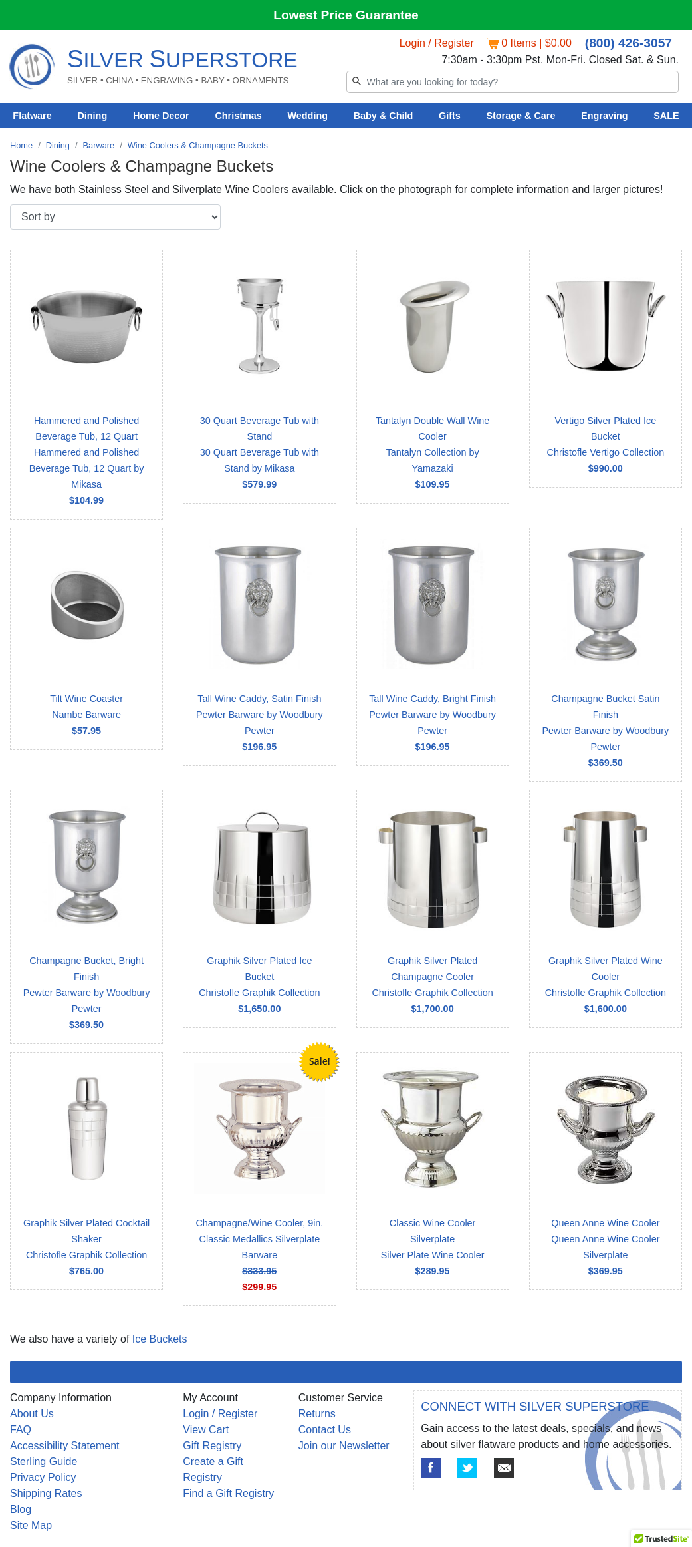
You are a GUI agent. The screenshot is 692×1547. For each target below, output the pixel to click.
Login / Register (437, 43)
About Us (32, 1413)
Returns (317, 1413)
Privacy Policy (43, 1477)
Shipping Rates (46, 1493)
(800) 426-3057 (628, 43)
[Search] (512, 82)
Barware (99, 145)
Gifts (450, 115)
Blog (20, 1509)
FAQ (20, 1429)
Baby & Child (383, 115)
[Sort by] (115, 217)
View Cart (206, 1429)
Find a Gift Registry (228, 1493)
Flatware (32, 115)
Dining (92, 115)
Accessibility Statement (65, 1445)
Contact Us (324, 1429)
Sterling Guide (43, 1461)
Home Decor (161, 115)
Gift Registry (212, 1445)
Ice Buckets (159, 1339)
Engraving (604, 115)
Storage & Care (520, 115)
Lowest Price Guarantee (346, 15)
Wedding (307, 115)
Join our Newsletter (344, 1445)
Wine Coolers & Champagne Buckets (198, 145)
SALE (666, 115)
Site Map (31, 1525)
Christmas (238, 115)
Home (21, 145)
